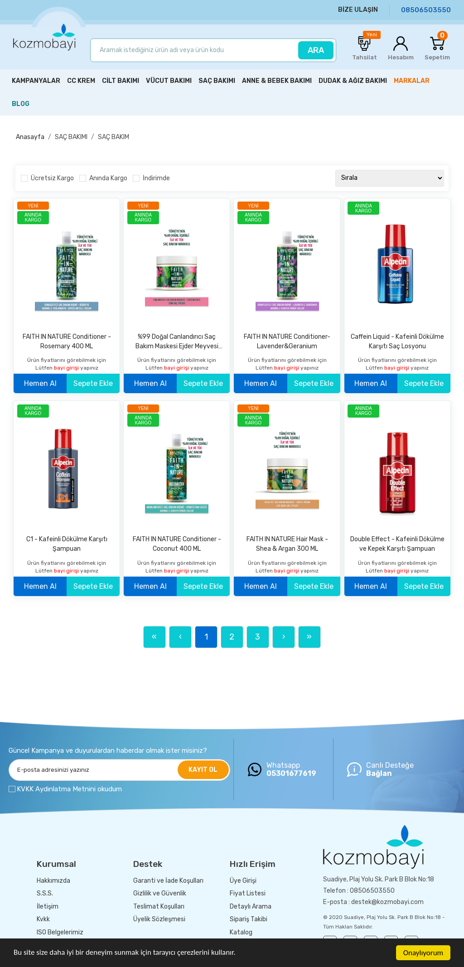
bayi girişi (67, 368)
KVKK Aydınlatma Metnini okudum (69, 789)
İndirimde (156, 178)
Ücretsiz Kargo (52, 178)
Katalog (241, 932)
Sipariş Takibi (248, 919)
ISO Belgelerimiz (60, 932)
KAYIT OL (203, 770)
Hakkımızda (53, 881)
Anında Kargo (108, 178)
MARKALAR (412, 81)
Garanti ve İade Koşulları (168, 881)
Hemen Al (40, 383)
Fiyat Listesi (248, 893)
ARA (316, 50)
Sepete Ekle (93, 383)
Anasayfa (30, 137)
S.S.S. (45, 893)
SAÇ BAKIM (113, 137)
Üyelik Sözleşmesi (159, 919)
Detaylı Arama (250, 906)
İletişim (47, 906)
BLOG (20, 104)
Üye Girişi (243, 881)
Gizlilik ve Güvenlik (159, 893)
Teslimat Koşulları (158, 906)
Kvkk (43, 919)
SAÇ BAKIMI (71, 137)
